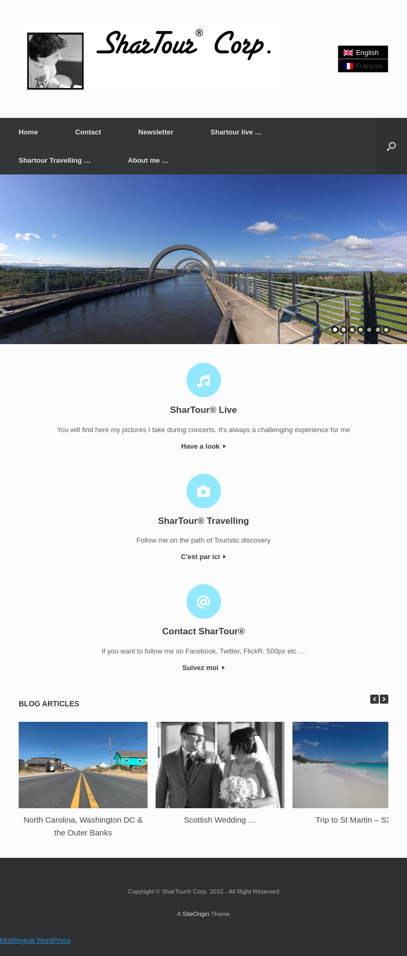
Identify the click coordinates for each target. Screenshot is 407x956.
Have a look (203, 446)
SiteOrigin (195, 914)
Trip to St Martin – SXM (356, 819)
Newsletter (156, 132)
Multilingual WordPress (35, 940)
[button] (391, 146)
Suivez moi (203, 668)
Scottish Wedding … (220, 819)
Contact (88, 132)
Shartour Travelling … (55, 160)
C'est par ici (203, 557)
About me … (148, 160)
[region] (203, 259)
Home (28, 132)
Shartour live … (236, 132)
